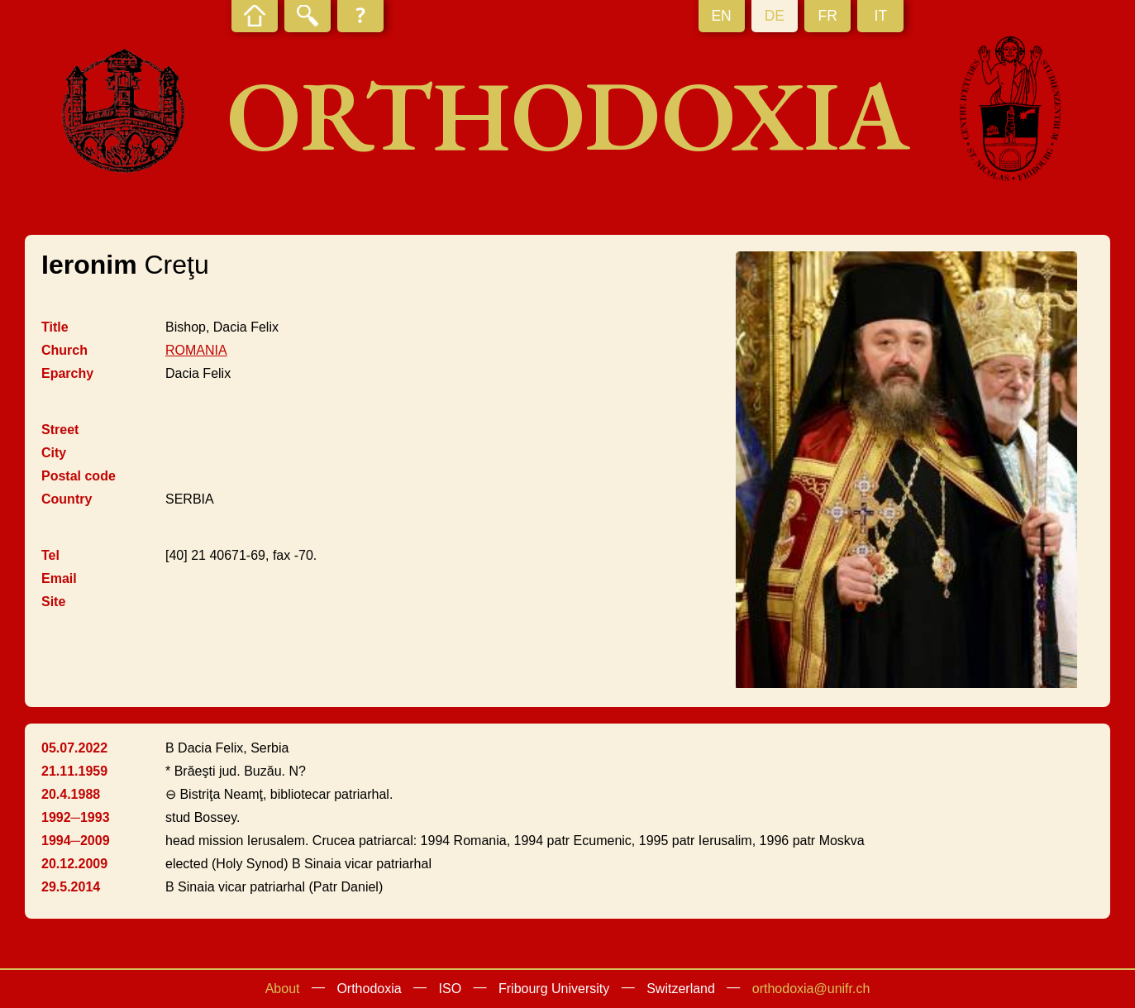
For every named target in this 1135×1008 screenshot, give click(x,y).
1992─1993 (75, 817)
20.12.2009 (74, 864)
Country (66, 499)
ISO (450, 989)
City (53, 453)
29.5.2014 (70, 887)
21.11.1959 (74, 771)
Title (55, 327)
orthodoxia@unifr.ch (811, 989)
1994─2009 (75, 841)
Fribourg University (553, 989)
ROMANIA (196, 350)
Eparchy (67, 373)
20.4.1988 (70, 794)
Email (59, 578)
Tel (50, 555)
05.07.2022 (74, 748)
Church (64, 350)
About (282, 989)
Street (60, 430)
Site (53, 602)
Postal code (78, 476)
